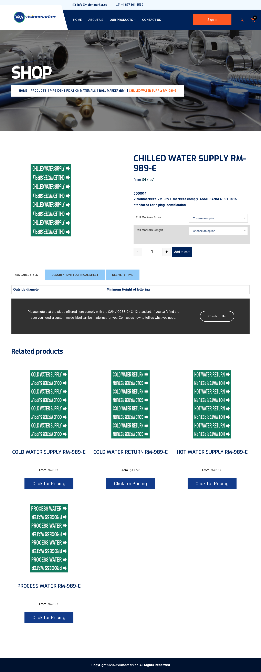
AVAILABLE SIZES (26, 274)
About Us (95, 20)
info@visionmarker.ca (92, 4)
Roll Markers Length (149, 230)
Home (77, 20)
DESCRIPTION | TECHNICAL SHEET (75, 274)
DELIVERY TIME (122, 274)
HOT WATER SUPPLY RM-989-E (212, 452)
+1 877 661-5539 (132, 4)
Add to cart (182, 252)
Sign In (212, 20)
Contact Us (151, 20)
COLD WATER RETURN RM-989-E (130, 452)
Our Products (121, 20)
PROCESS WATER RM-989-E (49, 586)
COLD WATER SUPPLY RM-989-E (49, 452)
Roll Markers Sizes (148, 217)
